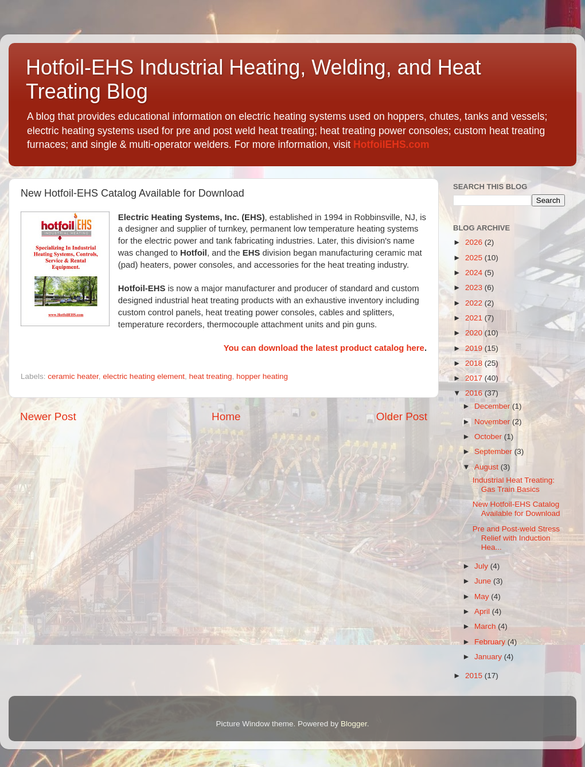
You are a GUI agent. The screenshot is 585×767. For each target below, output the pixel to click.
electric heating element (144, 376)
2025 (475, 257)
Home (226, 416)
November (493, 421)
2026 (475, 242)
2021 (475, 318)
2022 (475, 303)
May (482, 596)
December (493, 406)
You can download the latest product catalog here (324, 348)
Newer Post (48, 416)
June (483, 581)
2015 (475, 675)
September (494, 451)
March (486, 626)
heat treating (210, 376)
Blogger (354, 723)
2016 (475, 393)
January (489, 656)
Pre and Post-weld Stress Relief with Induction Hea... (516, 538)
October (489, 436)
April (483, 611)
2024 (475, 272)
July (482, 566)
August (487, 467)
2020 (475, 332)
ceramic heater (73, 376)
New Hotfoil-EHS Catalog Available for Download (516, 509)
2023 (475, 287)
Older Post (401, 416)
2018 (475, 363)
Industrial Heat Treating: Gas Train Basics (514, 485)
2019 (475, 348)
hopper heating (262, 376)
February (491, 641)
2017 (475, 378)
